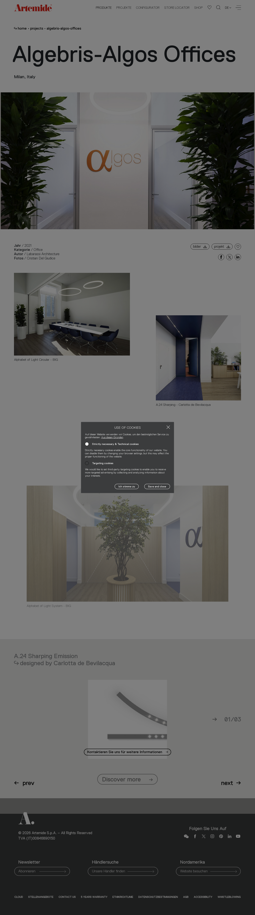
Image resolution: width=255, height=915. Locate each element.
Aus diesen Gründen (112, 437)
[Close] (168, 427)
